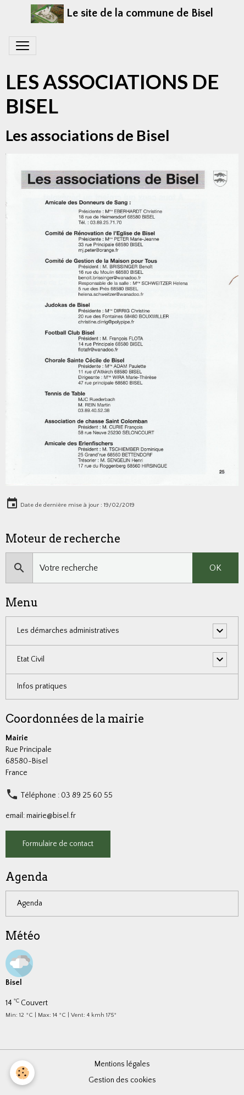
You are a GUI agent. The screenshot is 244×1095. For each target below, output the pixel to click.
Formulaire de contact (58, 843)
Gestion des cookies (122, 1080)
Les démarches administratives (68, 630)
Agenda (29, 903)
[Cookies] (22, 1072)
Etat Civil (31, 659)
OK (215, 568)
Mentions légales (122, 1064)
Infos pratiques (42, 686)
